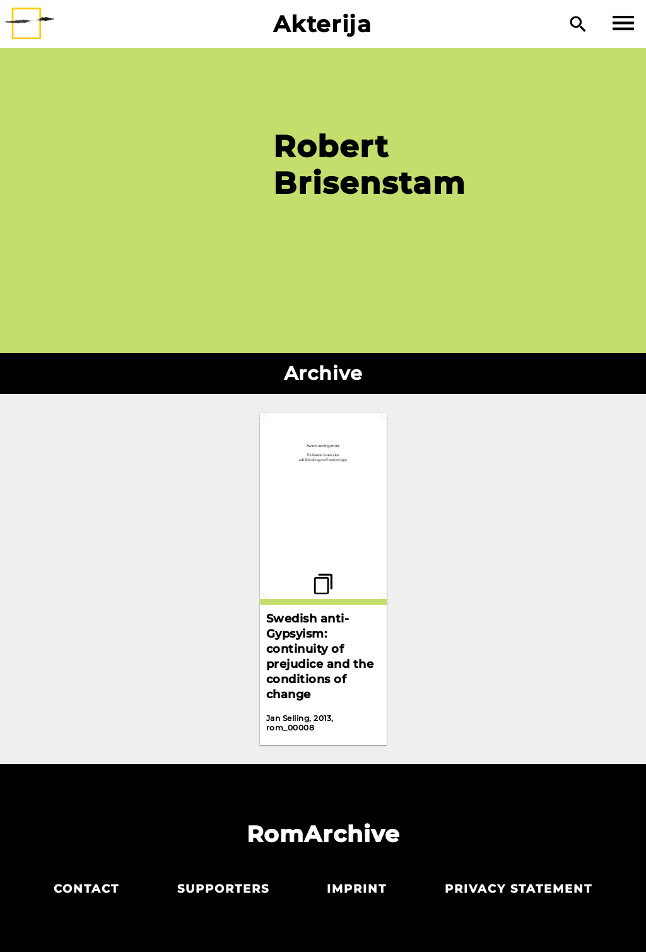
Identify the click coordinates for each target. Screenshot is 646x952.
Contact (86, 889)
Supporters (223, 889)
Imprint (357, 889)
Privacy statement (518, 889)
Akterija (322, 24)
